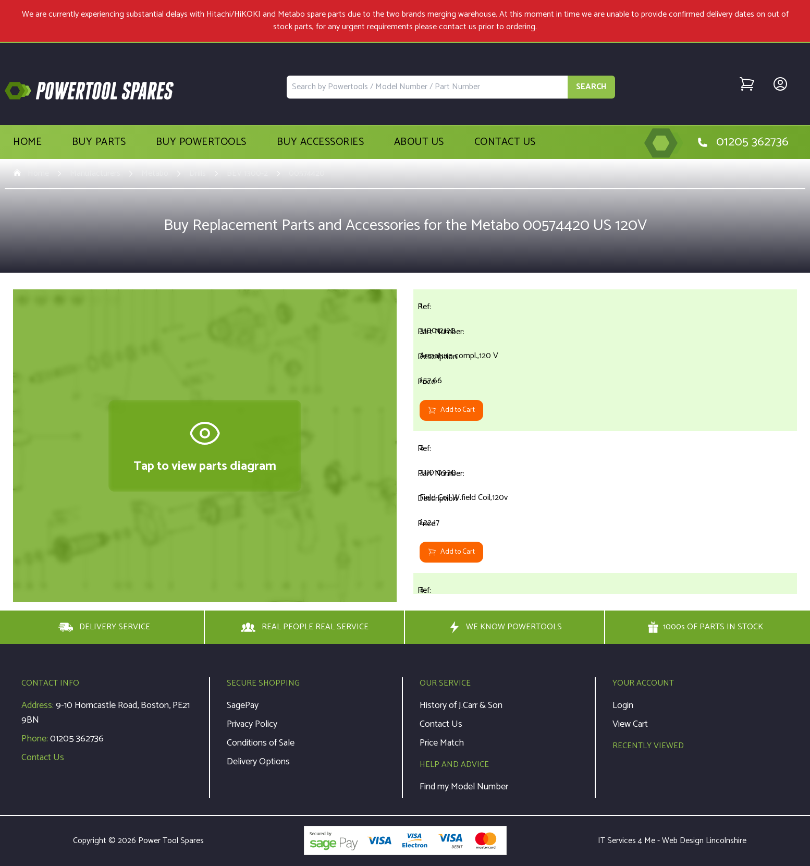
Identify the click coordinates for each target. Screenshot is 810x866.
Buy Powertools (201, 142)
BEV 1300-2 (247, 173)
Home (27, 142)
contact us (457, 27)
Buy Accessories (320, 142)
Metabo (154, 173)
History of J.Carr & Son (461, 705)
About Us (419, 142)
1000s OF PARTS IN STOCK (705, 627)
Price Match (442, 743)
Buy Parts (99, 142)
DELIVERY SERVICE (104, 627)
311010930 (438, 473)
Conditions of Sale (260, 743)
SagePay (243, 705)
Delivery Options (258, 762)
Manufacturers (95, 173)
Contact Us (505, 142)
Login (622, 705)
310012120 (438, 331)
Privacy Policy (252, 724)
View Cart (630, 724)
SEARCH (591, 87)
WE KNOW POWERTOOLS (504, 627)
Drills (197, 173)
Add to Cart (451, 410)
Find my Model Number (464, 787)
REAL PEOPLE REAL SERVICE (305, 627)
